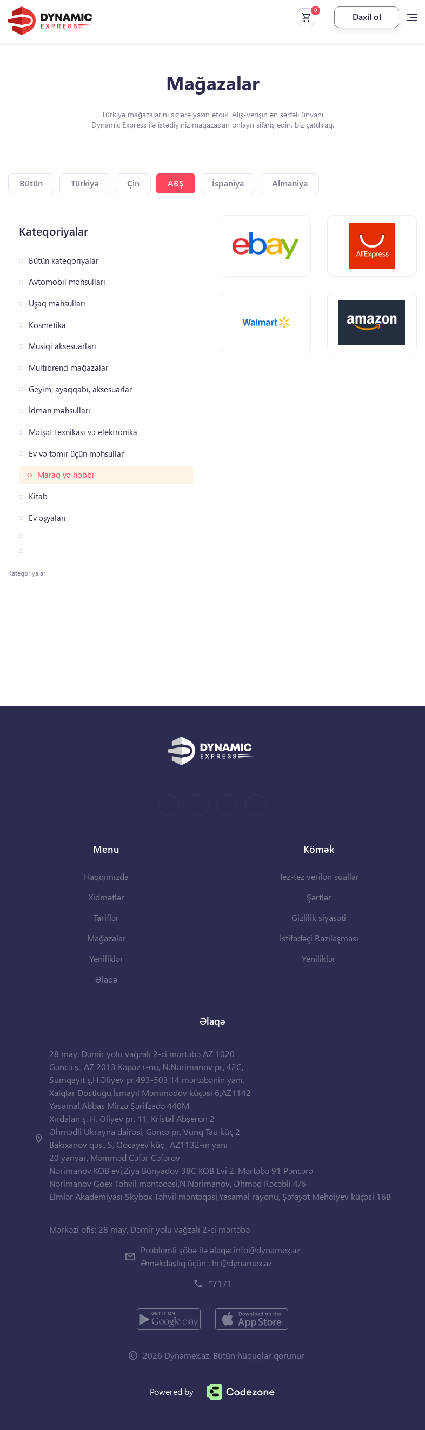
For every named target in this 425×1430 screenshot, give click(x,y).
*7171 (220, 1283)
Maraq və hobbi (65, 475)
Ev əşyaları (47, 518)
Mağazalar (106, 938)
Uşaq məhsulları (57, 303)
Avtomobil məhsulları (67, 282)
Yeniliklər (106, 958)
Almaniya (290, 183)
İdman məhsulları (59, 410)
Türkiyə (85, 183)
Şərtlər (319, 897)
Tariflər (106, 917)
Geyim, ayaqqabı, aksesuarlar (80, 389)
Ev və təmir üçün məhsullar (76, 454)
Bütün (31, 183)
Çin (133, 183)
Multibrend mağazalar (68, 368)
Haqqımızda (106, 876)
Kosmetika (47, 325)
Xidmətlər (106, 897)
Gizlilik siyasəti (318, 917)
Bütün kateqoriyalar (63, 261)
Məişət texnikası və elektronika (83, 432)
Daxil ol (367, 16)
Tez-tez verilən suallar (319, 876)
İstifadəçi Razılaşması (319, 938)
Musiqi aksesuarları (62, 346)
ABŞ (176, 183)
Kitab (38, 496)
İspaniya (228, 183)
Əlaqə (106, 979)
